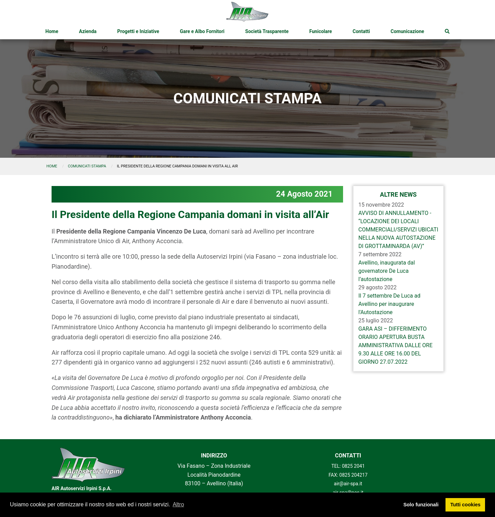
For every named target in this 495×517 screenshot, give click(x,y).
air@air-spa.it (348, 483)
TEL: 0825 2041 (348, 466)
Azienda (88, 31)
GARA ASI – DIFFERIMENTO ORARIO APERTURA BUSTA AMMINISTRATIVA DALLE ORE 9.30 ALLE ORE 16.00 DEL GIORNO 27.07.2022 (396, 345)
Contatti (361, 31)
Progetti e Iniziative (138, 31)
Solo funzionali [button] (420, 504)
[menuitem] (51, 31)
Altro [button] (178, 504)
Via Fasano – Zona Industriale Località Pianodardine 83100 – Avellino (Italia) (213, 475)
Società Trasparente (266, 31)
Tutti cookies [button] (465, 504)
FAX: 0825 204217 (348, 475)
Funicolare (320, 31)
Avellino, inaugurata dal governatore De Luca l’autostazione (387, 270)
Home (51, 31)
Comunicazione (407, 31)
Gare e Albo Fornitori (202, 31)
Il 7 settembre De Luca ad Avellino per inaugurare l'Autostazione (389, 304)
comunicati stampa (87, 166)
